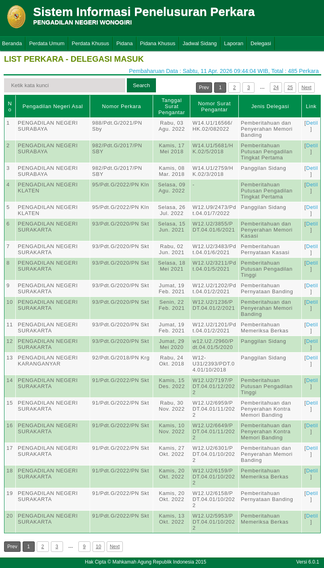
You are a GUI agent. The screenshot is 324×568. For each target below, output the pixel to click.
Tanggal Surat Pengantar (171, 106)
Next (306, 87)
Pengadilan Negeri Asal (53, 106)
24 (276, 87)
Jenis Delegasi (270, 106)
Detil (312, 123)
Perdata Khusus (90, 43)
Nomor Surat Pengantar (214, 106)
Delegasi (260, 43)
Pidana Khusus (157, 43)
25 (290, 87)
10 (98, 546)
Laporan (234, 43)
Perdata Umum (46, 43)
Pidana (124, 43)
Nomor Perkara (121, 106)
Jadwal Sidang (200, 43)
